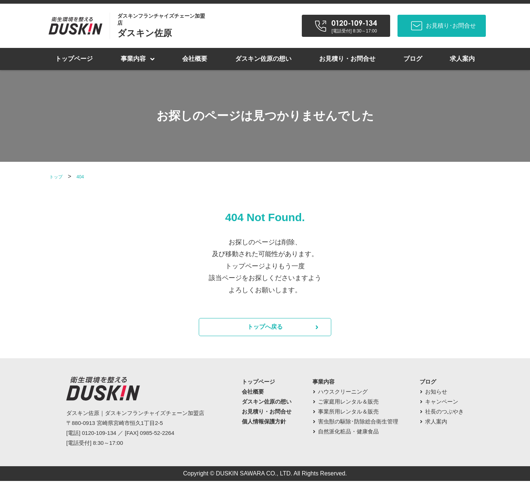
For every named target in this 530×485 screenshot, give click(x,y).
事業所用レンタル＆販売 (348, 415)
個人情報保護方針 (264, 425)
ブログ (412, 58)
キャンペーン (441, 405)
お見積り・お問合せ (347, 58)
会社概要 (194, 58)
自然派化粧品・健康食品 (348, 435)
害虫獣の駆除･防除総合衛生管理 (358, 425)
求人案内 (462, 58)
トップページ (74, 58)
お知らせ (436, 395)
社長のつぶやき (444, 415)
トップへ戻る (265, 329)
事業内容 (133, 58)
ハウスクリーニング (343, 395)
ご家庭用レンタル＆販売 (348, 405)
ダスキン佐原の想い (263, 58)
